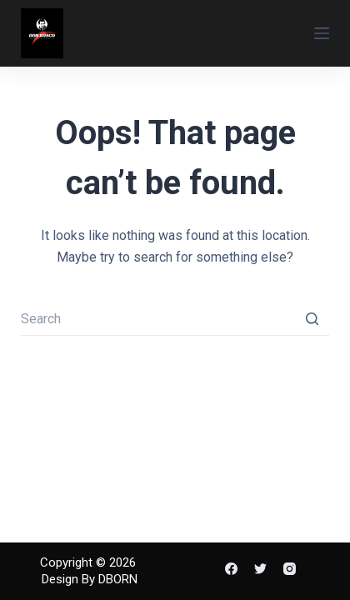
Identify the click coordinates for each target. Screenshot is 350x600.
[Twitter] (260, 568)
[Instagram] (289, 568)
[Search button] (312, 319)
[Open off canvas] (321, 33)
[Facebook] (231, 568)
